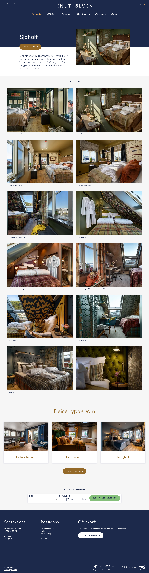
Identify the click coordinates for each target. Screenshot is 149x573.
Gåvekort (16, 4)
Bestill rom (7, 4)
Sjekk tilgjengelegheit (104, 498)
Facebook (8, 536)
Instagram (8, 539)
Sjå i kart (44, 539)
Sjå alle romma (74, 471)
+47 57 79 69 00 (10, 531)
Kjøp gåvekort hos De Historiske (104, 570)
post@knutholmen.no (12, 529)
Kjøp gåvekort (90, 535)
